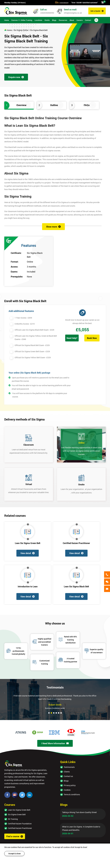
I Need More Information (55, 743)
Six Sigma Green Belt (17, 814)
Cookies (67, 790)
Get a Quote (97, 11)
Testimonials (69, 767)
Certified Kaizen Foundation (20, 823)
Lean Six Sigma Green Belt (27, 543)
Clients (67, 771)
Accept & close (14, 853)
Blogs (66, 780)
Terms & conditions (72, 794)
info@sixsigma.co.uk (73, 13)
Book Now (92, 338)
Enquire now (16, 77)
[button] (49, 713)
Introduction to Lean (28, 586)
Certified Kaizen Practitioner (76, 543)
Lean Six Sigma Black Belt (76, 586)
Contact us (68, 776)
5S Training (13, 819)
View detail (27, 553)
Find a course (14, 836)
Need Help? (72, 338)
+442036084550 (47, 13)
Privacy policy (70, 785)
